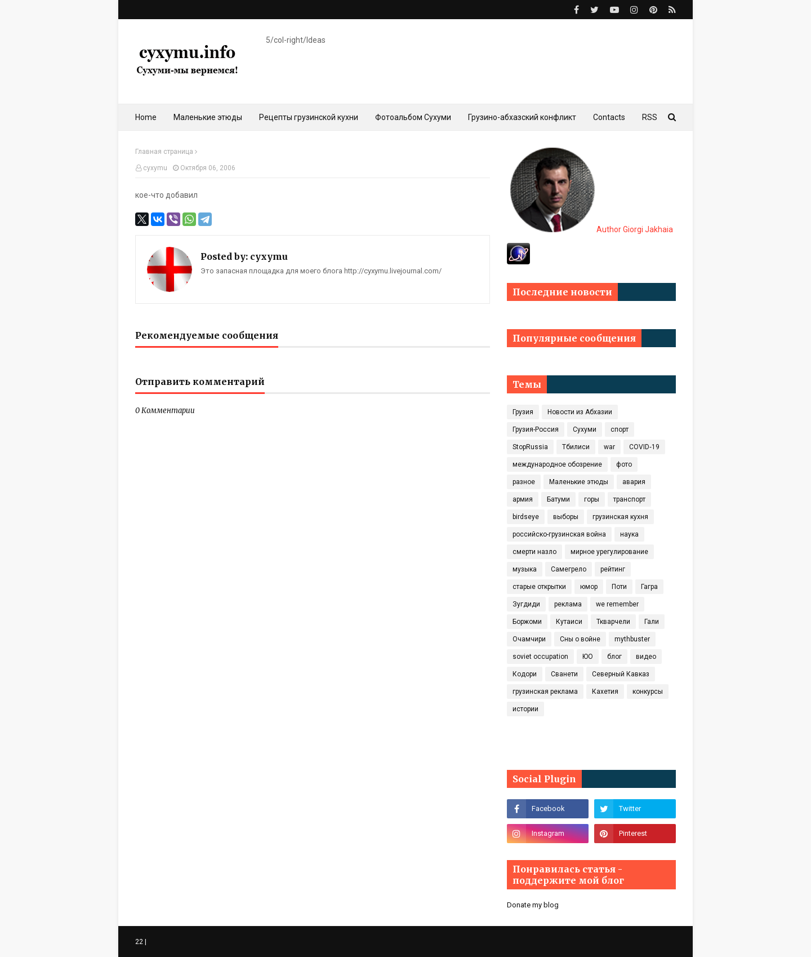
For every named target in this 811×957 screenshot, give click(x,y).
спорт (620, 429)
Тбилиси (576, 447)
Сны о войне (580, 639)
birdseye (526, 517)
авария (633, 482)
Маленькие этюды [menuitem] (207, 117)
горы (591, 499)
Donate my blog (533, 905)
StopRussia (530, 447)
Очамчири (529, 639)
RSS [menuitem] (649, 117)
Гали (651, 622)
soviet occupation (540, 657)
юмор (589, 587)
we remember (617, 604)
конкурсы (647, 691)
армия (523, 499)
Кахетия (605, 691)
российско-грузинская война (559, 534)
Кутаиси (569, 622)
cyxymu (155, 168)
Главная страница (164, 152)
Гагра (649, 587)
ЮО (587, 657)
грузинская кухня (620, 517)
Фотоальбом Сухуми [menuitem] (413, 117)
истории (525, 709)
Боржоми (527, 622)
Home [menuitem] (146, 117)
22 (139, 942)
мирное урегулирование (609, 552)
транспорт (629, 499)
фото (624, 464)
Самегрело (568, 569)
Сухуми (584, 429)
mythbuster (632, 639)
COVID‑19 (644, 447)
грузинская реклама (545, 691)
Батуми (558, 499)
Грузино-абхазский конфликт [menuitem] (522, 117)
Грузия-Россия (536, 429)
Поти (619, 587)
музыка (525, 569)
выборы (565, 517)
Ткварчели (613, 622)
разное (524, 482)
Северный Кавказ (620, 674)
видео (646, 657)
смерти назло (534, 552)
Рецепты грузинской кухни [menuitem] (308, 117)
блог (614, 657)
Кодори (525, 674)
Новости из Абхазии (579, 412)
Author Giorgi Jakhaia (591, 229)
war (609, 447)
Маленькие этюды (578, 482)
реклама (568, 604)
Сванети (564, 674)
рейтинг (612, 569)
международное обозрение (557, 464)
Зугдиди (526, 604)
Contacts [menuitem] (609, 117)
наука (629, 534)
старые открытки (539, 587)
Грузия (523, 412)
